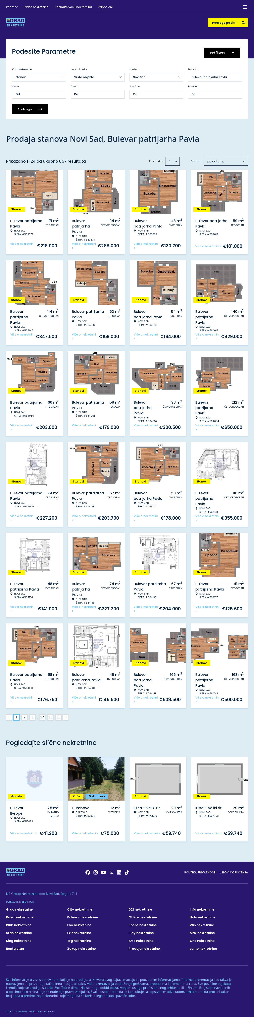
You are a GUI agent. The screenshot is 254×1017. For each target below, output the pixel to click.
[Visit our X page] (111, 870)
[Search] (243, 22)
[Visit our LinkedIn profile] (119, 870)
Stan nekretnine (19, 930)
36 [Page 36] (58, 715)
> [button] (66, 715)
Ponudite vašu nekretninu (73, 7)
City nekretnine (79, 907)
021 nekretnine (140, 907)
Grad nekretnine (19, 907)
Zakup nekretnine (81, 946)
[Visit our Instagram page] (95, 870)
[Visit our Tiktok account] (126, 870)
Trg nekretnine (79, 938)
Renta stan (15, 946)
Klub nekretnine (19, 922)
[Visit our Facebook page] (87, 870)
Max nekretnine (202, 930)
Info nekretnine (202, 907)
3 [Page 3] (33, 715)
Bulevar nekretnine (82, 915)
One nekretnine (202, 938)
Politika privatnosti (200, 870)
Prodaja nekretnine (144, 946)
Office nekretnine (143, 915)
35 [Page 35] (50, 715)
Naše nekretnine (36, 7)
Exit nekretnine (79, 930)
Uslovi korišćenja (233, 870)
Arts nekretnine (141, 938)
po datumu (215, 159)
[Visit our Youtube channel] (103, 870)
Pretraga (30, 107)
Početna (12, 7)
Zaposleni (105, 7)
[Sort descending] (176, 158)
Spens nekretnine (143, 922)
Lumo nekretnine (203, 946)
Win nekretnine (202, 922)
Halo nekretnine (202, 915)
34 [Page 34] (42, 715)
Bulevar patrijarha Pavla (209, 75)
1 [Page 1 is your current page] (16, 715)
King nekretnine (19, 938)
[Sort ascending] (169, 158)
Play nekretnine (141, 930)
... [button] (37, 715)
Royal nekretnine (20, 915)
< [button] (9, 715)
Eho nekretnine (79, 922)
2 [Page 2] (24, 715)
